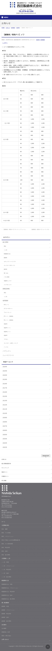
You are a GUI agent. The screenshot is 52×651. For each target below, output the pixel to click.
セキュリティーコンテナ (10, 261)
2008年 (5, 422)
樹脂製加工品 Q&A (7, 595)
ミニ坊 (5, 250)
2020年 (5, 375)
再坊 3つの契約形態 (7, 543)
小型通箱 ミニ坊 (6, 558)
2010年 (5, 413)
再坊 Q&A (5, 551)
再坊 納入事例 (6, 554)
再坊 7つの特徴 (6, 532)
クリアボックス (7, 284)
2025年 (5, 371)
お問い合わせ (5, 639)
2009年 (5, 417)
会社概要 (4, 628)
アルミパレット (7, 312)
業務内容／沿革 (6, 632)
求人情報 (4, 480)
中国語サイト (5, 476)
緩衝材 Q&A (5, 617)
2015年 (5, 396)
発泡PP (5, 335)
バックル (6, 347)
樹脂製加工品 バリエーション (10, 588)
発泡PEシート (7, 331)
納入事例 (5, 242)
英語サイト (4, 472)
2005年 (5, 434)
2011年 (5, 409)
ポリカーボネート (8, 308)
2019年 (5, 379)
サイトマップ (5, 468)
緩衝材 (5, 257)
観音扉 (5, 269)
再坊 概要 (4, 529)
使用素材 (42, 39)
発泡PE (38, 39)
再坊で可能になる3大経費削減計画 (11, 540)
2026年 (5, 366)
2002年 (5, 447)
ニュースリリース (8, 355)
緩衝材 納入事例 (6, 621)
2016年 (5, 392)
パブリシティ (7, 351)
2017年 (5, 388)
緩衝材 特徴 (5, 606)
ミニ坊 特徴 (5, 562)
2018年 (5, 383)
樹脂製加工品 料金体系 (8, 591)
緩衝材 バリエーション (8, 610)
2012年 (5, 405)
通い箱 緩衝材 (5, 602)
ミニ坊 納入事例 (6, 577)
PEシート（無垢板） (9, 320)
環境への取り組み (6, 635)
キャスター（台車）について (11, 343)
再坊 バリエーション (7, 536)
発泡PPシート (7, 327)
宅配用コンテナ (7, 280)
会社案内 (4, 624)
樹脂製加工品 (7, 253)
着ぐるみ (6, 273)
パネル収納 (6, 277)
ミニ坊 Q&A (5, 573)
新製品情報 (6, 288)
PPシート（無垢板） (9, 316)
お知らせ (4, 459)
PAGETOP (46, 455)
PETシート (6, 304)
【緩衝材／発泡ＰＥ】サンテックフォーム (14, 229)
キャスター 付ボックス (9, 265)
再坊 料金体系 (6, 547)
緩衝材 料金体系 (6, 613)
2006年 (5, 430)
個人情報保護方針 (6, 463)
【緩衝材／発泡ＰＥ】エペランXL (41, 229)
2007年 (5, 426)
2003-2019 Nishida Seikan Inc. (23, 646)
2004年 (5, 439)
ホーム (3, 521)
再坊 (5, 246)
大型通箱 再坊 (5, 525)
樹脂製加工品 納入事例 (8, 599)
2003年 (5, 443)
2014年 (5, 400)
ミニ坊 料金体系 (6, 569)
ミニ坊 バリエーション (8, 566)
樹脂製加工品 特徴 (7, 584)
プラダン (6, 339)
